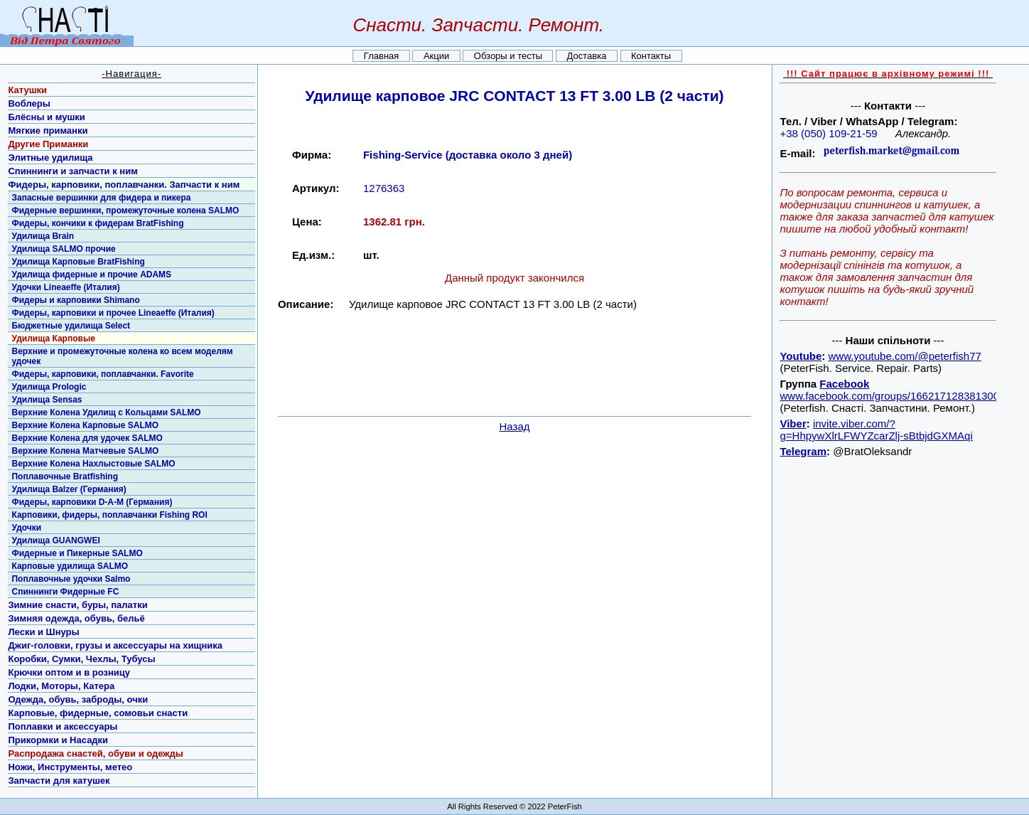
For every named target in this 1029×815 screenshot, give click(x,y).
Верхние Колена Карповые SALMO (84, 425)
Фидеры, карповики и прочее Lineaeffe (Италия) (112, 313)
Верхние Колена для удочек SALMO (86, 438)
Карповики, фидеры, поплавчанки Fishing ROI (109, 515)
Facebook (844, 384)
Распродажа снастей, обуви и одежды (95, 753)
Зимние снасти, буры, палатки (77, 605)
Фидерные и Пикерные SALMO (76, 553)
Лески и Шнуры (43, 632)
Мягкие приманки (47, 130)
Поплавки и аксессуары (62, 726)
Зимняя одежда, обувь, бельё (76, 618)
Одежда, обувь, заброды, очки (78, 699)
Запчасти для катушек (58, 780)
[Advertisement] (514, 374)
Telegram (803, 451)
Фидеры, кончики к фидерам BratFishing (97, 223)
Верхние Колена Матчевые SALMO (84, 451)
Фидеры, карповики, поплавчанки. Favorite (102, 374)
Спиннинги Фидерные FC (65, 592)
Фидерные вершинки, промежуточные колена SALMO (125, 210)
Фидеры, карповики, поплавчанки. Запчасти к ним (123, 184)
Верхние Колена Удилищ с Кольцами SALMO (105, 412)
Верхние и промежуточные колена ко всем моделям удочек (121, 356)
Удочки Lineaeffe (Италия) (65, 287)
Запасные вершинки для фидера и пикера (100, 198)
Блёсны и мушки (46, 117)
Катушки (27, 90)
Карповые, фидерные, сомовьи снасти (98, 713)
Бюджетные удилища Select (70, 326)
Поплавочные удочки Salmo (70, 579)
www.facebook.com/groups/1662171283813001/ (894, 396)
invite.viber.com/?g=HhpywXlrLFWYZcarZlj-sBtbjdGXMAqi (876, 429)
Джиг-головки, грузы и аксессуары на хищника (115, 645)
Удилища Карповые (53, 338)
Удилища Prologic (48, 387)
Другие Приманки (48, 144)
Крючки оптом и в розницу (69, 672)
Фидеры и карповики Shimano (75, 300)
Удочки (26, 528)
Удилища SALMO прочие (63, 249)
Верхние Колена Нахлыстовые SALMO (93, 464)
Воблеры (29, 103)
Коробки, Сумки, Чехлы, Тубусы (81, 659)
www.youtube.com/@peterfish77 (905, 356)
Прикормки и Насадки (58, 740)
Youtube (800, 356)
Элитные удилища (50, 157)
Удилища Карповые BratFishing (77, 262)
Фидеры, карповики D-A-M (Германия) (91, 502)
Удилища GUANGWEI (55, 540)
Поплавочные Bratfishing (64, 476)
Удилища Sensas (46, 400)
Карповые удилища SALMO (69, 566)
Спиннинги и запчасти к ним (72, 171)
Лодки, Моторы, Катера (61, 686)
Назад (515, 426)
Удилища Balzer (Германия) (68, 489)
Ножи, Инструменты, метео (70, 767)
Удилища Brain (42, 236)
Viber (793, 423)
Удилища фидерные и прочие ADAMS (91, 274)
